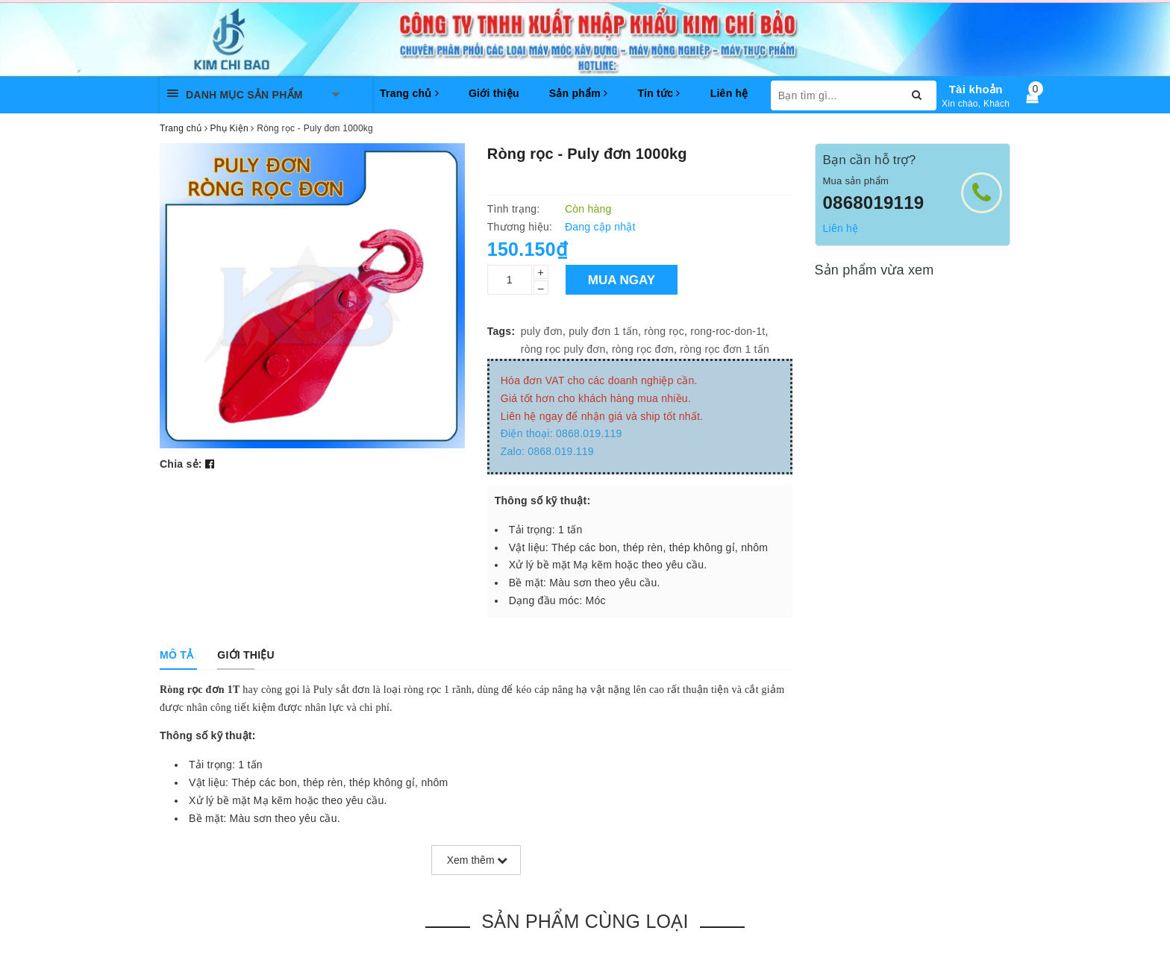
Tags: (501, 331)
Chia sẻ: (181, 464)
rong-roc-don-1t (727, 331)
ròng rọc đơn (643, 349)
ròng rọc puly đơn (563, 349)
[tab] (176, 655)
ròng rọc (664, 331)
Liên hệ (729, 93)
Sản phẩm (578, 93)
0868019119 (874, 202)
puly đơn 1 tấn (603, 331)
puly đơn (542, 331)
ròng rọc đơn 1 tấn (724, 349)
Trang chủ (409, 93)
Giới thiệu (494, 93)
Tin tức (658, 93)
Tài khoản (976, 89)
